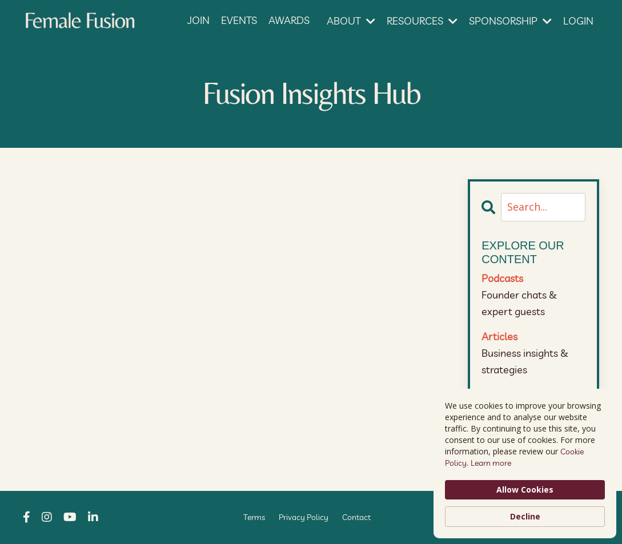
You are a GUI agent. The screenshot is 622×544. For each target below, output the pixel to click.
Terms (254, 517)
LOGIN (578, 20)
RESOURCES (422, 20)
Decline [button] (525, 516)
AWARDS (289, 20)
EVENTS (239, 20)
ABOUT (351, 20)
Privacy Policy (303, 517)
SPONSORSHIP (510, 20)
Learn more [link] (491, 463)
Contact (356, 517)
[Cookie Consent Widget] (525, 463)
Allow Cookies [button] (524, 489)
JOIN (198, 20)
